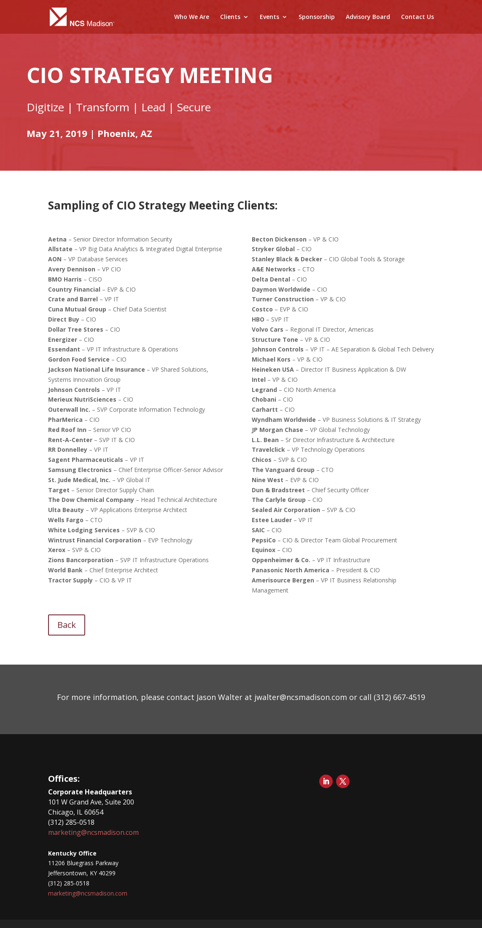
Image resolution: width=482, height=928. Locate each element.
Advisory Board (368, 17)
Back (66, 624)
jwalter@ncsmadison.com (299, 697)
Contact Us (417, 17)
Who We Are (191, 17)
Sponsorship (317, 17)
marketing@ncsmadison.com (93, 832)
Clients (230, 17)
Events (269, 17)
